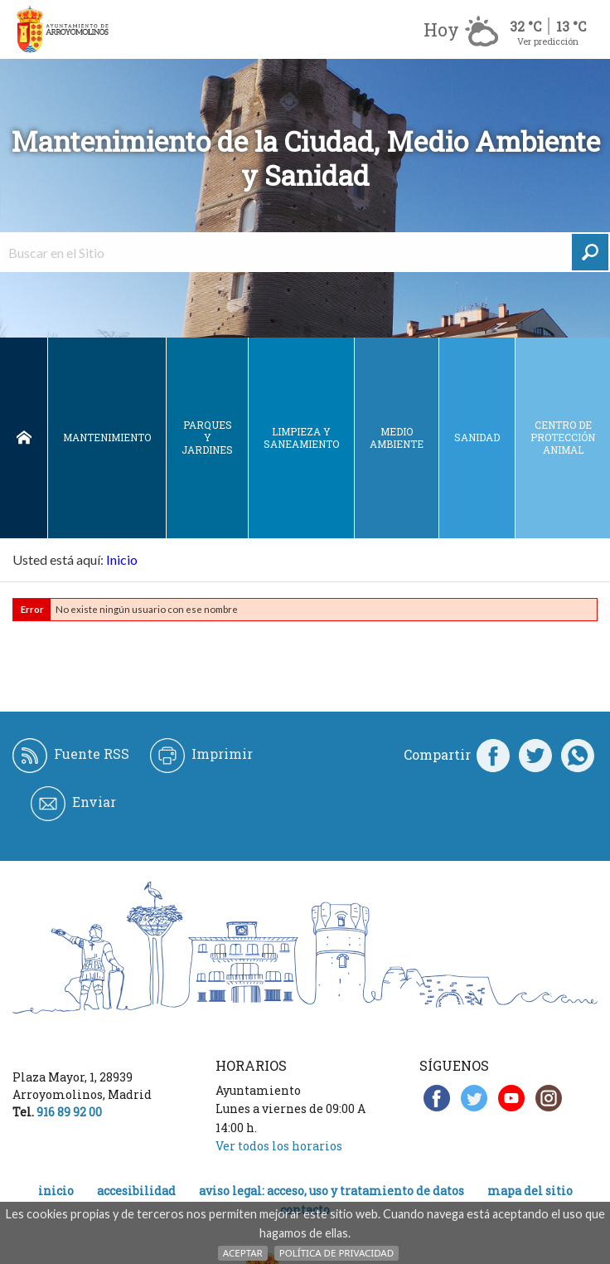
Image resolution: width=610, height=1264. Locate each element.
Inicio (23, 438)
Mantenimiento (107, 437)
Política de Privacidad (336, 1253)
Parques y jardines (207, 437)
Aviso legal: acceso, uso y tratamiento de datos (331, 1190)
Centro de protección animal (562, 437)
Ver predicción (548, 41)
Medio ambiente (397, 437)
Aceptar (243, 1253)
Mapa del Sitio (530, 1190)
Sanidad (477, 437)
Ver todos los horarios (278, 1146)
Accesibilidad (136, 1190)
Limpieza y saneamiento (301, 437)
